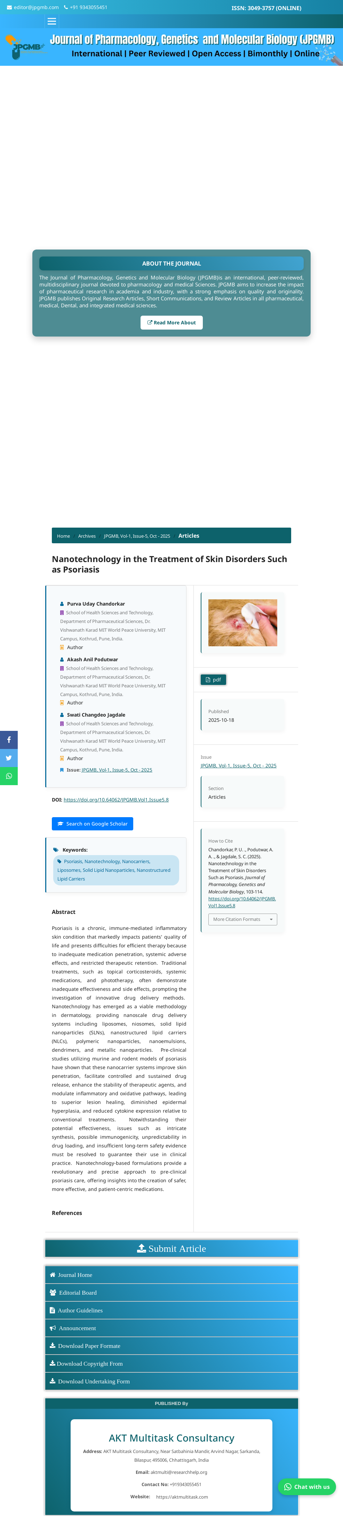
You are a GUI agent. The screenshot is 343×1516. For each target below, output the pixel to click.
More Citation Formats (236, 919)
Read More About (171, 322)
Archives (87, 536)
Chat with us (307, 1487)
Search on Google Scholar (92, 823)
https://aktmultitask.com (182, 1496)
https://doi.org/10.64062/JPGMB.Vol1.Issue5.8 (116, 799)
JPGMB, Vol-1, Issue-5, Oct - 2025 (137, 536)
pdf (216, 679)
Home (63, 536)
